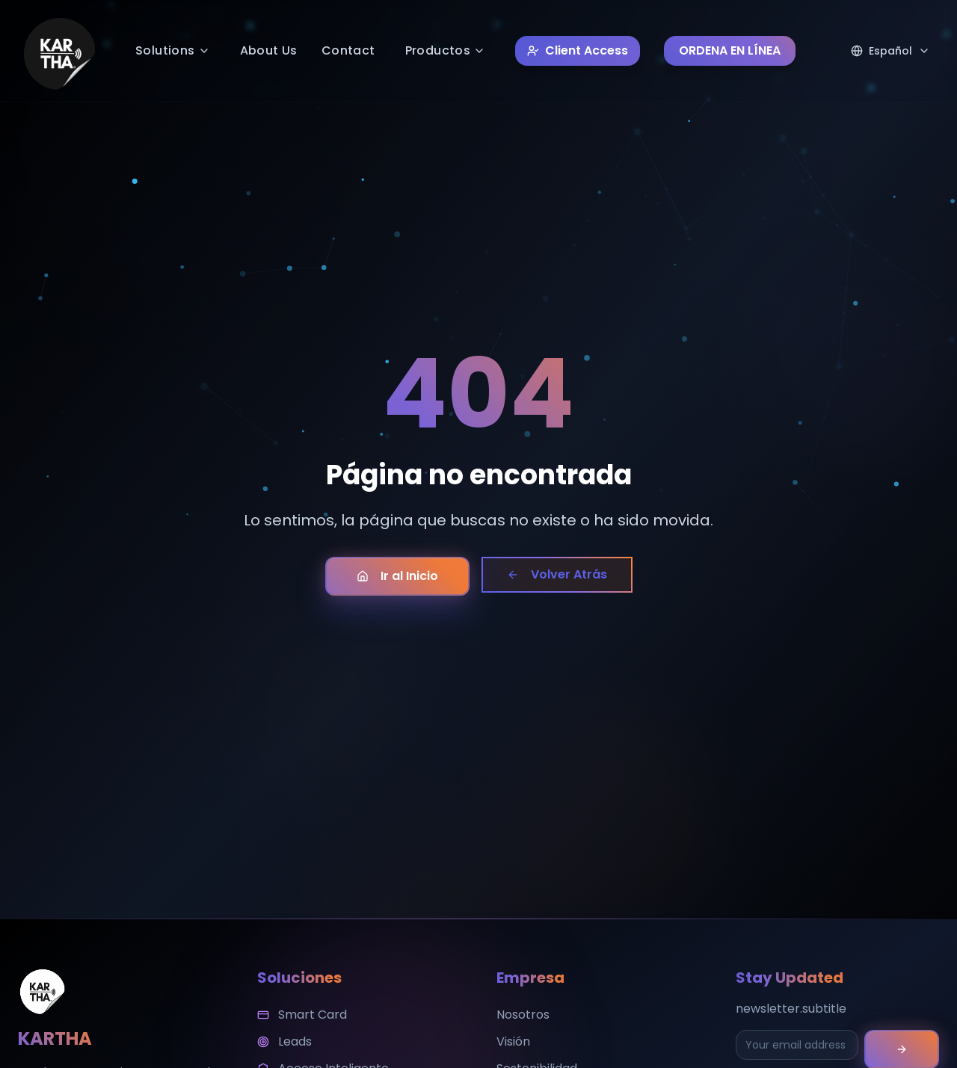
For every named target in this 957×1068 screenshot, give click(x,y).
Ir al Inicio (397, 575)
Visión (513, 1041)
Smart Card (302, 1014)
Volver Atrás (557, 574)
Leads (284, 1041)
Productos (445, 50)
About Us (269, 50)
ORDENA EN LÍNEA (730, 50)
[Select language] (890, 50)
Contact (348, 50)
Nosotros (523, 1014)
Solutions (172, 50)
